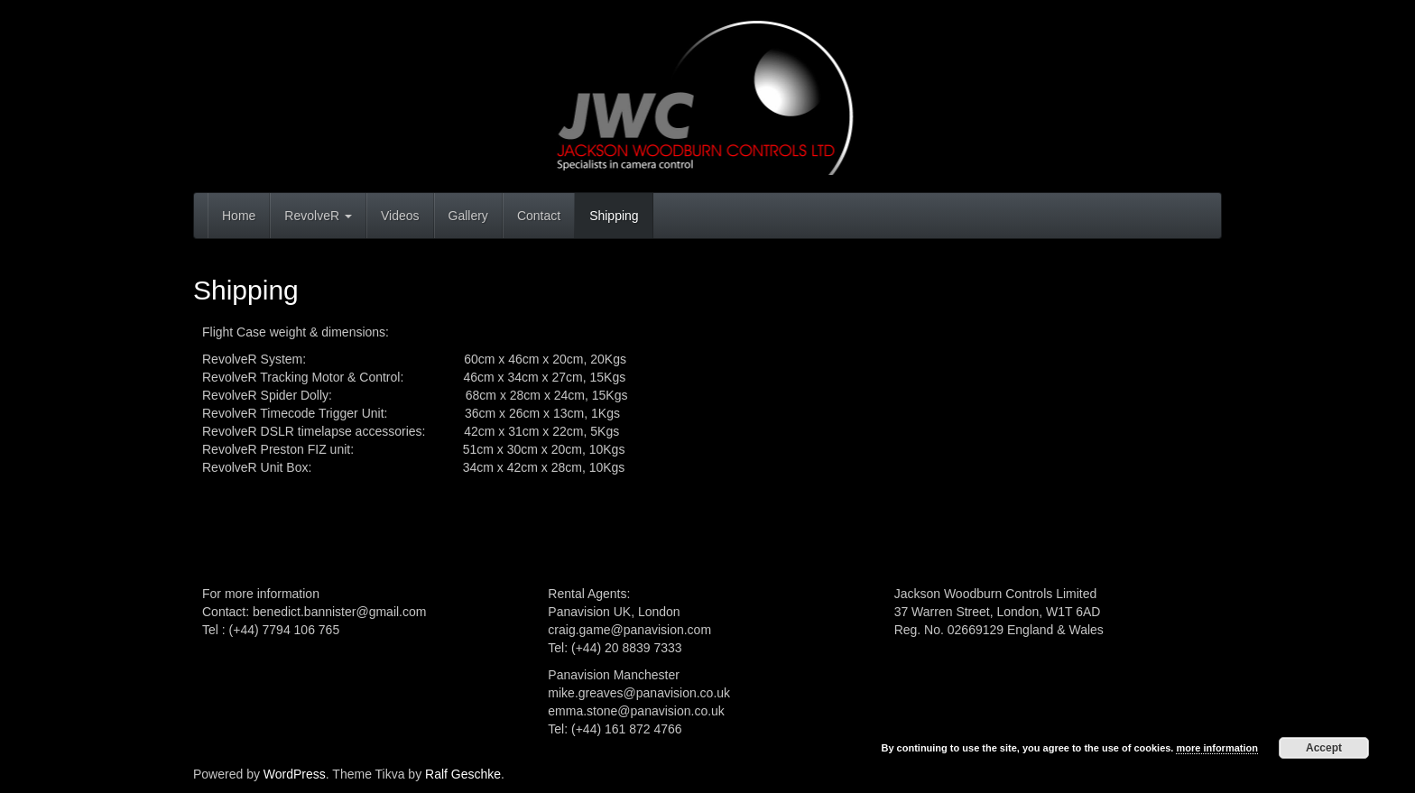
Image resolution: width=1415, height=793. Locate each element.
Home (238, 215)
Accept (1324, 748)
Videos (400, 215)
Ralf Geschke (463, 774)
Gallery (468, 215)
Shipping (614, 215)
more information (1216, 747)
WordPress (295, 774)
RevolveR (318, 215)
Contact (538, 215)
